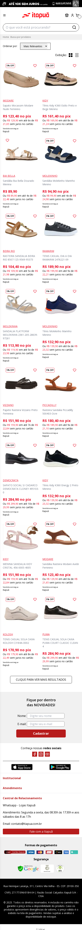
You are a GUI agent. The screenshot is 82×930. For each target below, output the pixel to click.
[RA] (60, 868)
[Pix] (74, 852)
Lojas (67, 15)
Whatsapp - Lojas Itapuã (19, 805)
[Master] (40, 852)
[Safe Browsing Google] (28, 868)
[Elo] (58, 852)
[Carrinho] (77, 15)
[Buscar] (74, 27)
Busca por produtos (20, 37)
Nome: (21, 716)
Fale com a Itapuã (41, 831)
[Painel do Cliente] (72, 15)
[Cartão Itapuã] (14, 852)
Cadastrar (41, 733)
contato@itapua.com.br (26, 824)
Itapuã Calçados (35, 15)
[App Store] (22, 767)
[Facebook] (34, 754)
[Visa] (31, 852)
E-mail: (21, 724)
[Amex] (66, 852)
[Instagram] (41, 754)
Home (6, 37)
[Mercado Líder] (47, 868)
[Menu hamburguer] (4, 15)
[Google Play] (60, 767)
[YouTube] (47, 754)
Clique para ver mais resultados (41, 680)
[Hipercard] (49, 852)
